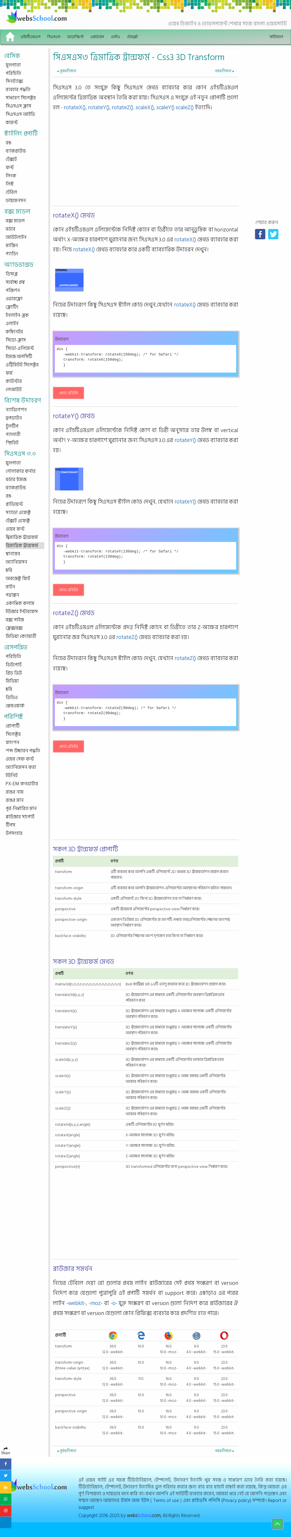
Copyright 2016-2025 (99, 1515)
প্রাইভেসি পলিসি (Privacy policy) (221, 1500)
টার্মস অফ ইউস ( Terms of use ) (151, 1500)
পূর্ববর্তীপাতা (66, 71)
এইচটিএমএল (30, 37)
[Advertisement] (145, 164)
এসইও (115, 37)
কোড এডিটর (68, 393)
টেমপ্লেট (132, 37)
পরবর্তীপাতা (224, 71)
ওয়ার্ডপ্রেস (97, 37)
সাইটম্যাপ (276, 37)
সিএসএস (53, 37)
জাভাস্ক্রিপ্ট (75, 37)
